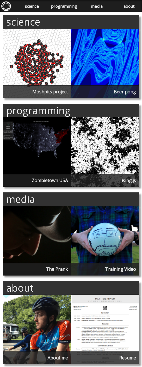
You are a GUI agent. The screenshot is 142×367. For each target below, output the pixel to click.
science (32, 6)
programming (64, 6)
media (97, 6)
